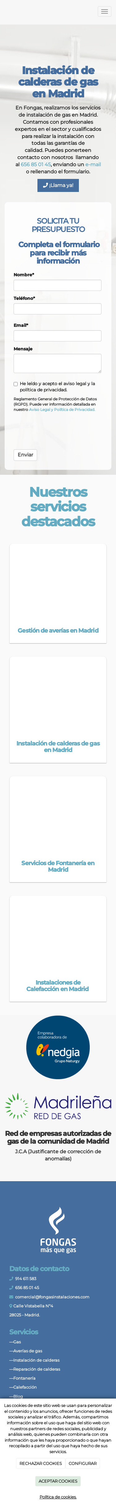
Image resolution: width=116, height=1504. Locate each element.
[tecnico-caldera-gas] (58, 692)
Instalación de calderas (36, 1360)
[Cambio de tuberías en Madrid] (58, 812)
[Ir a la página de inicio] (3, 11)
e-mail (93, 164)
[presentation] (61, 432)
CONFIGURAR (83, 1463)
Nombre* (24, 274)
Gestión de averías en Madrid (58, 630)
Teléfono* (24, 298)
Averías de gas (27, 1351)
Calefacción (25, 1387)
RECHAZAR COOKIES (40, 1463)
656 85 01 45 (36, 164)
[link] (39, 409)
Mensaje (23, 348)
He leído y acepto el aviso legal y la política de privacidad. (54, 386)
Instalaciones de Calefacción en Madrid (58, 986)
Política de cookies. (58, 1496)
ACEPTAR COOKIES (58, 1481)
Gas (17, 1342)
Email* (21, 325)
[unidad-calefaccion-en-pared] (58, 932)
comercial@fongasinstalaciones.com (52, 1297)
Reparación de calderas (36, 1369)
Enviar (25, 455)
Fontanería (24, 1378)
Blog (18, 1396)
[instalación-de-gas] (58, 580)
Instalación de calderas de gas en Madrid (57, 747)
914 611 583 (25, 1278)
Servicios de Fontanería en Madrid (57, 866)
